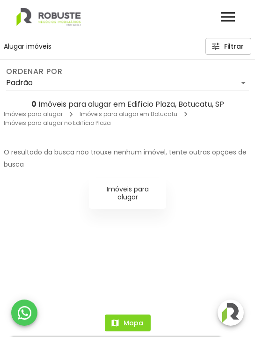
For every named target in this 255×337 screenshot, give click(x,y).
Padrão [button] (19, 82)
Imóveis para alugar (33, 114)
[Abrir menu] (228, 17)
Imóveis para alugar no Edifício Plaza (57, 123)
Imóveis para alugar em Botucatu (128, 114)
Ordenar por (34, 71)
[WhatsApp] (24, 313)
